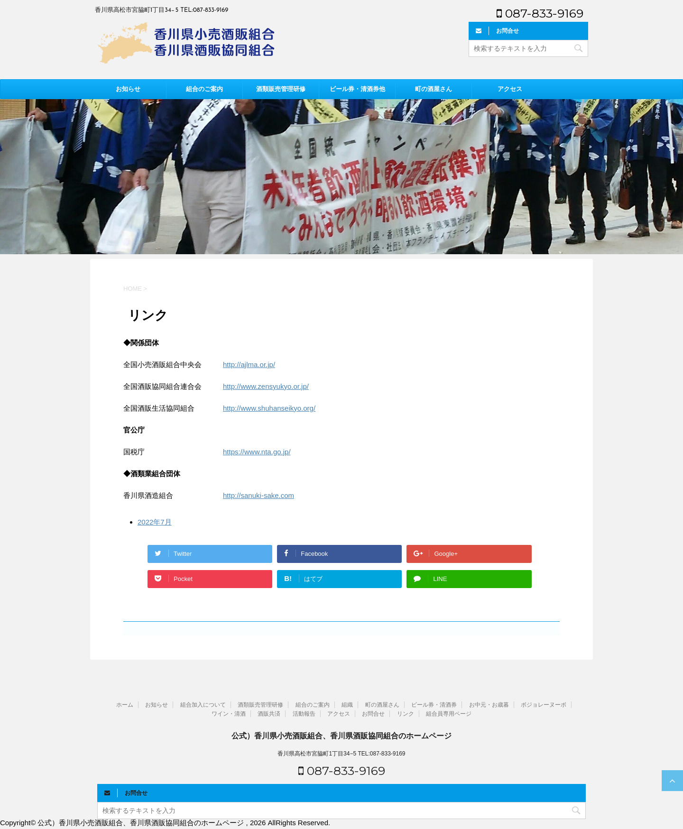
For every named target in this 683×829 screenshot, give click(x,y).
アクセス (510, 88)
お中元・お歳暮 (489, 704)
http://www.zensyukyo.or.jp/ (266, 386)
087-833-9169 (540, 13)
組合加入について (203, 704)
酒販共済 (269, 713)
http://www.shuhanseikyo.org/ (269, 408)
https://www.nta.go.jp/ (257, 452)
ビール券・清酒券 (434, 704)
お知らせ (128, 88)
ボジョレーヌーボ (543, 704)
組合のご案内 (204, 88)
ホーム (124, 704)
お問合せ (373, 713)
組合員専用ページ (448, 713)
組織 (347, 704)
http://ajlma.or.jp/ (249, 364)
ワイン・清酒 (229, 713)
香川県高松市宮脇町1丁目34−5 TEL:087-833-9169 (341, 753)
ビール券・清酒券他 (357, 88)
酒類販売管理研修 (280, 88)
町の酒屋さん (433, 88)
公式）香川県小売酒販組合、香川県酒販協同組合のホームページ (341, 736)
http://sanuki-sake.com (258, 495)
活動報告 (304, 713)
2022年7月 (155, 522)
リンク (405, 713)
